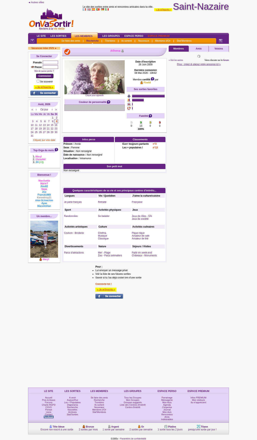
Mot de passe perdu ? (44, 71)
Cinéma (102, 233)
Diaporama (72, 405)
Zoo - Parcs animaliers (110, 255)
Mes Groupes (132, 400)
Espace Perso (133, 36)
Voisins (219, 48)
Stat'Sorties (72, 414)
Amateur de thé (140, 238)
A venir (72, 397)
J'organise (167, 407)
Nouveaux (143, 40)
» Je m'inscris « (163, 10)
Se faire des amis (70, 40)
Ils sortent (126, 40)
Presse (48, 409)
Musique (102, 235)
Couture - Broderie (74, 233)
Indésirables (167, 419)
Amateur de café (140, 235)
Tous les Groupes (132, 397)
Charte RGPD (48, 405)
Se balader (104, 216)
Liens (48, 412)
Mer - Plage (104, 252)
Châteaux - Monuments (144, 255)
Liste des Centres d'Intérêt (133, 405)
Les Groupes (111, 36)
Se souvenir (46, 81)
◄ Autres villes (36, 2)
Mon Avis (167, 412)
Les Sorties (58, 36)
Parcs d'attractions (74, 252)
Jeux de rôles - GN (142, 216)
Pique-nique (138, 233)
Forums (48, 402)
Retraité (102, 202)
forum (226, 60)
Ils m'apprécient (198, 402)
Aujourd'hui (72, 400)
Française (137, 202)
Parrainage (167, 397)
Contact (48, 414)
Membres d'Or (162, 40)
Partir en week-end (142, 252)
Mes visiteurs (198, 400)
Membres (178, 48)
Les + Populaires (72, 402)
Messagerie (167, 400)
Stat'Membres (184, 40)
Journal (167, 409)
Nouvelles (72, 409)
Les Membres (84, 36)
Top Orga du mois (43, 150)
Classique (103, 238)
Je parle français (73, 202)
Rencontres (167, 414)
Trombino (110, 40)
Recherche (92, 40)
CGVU (48, 407)
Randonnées (71, 216)
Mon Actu (167, 402)
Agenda (167, 405)
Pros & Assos (48, 400)
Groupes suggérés (133, 402)
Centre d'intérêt (132, 407)
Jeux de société (140, 218)
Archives (72, 412)
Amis (199, 48)
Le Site (41, 36)
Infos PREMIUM (198, 397)
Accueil (48, 397)
